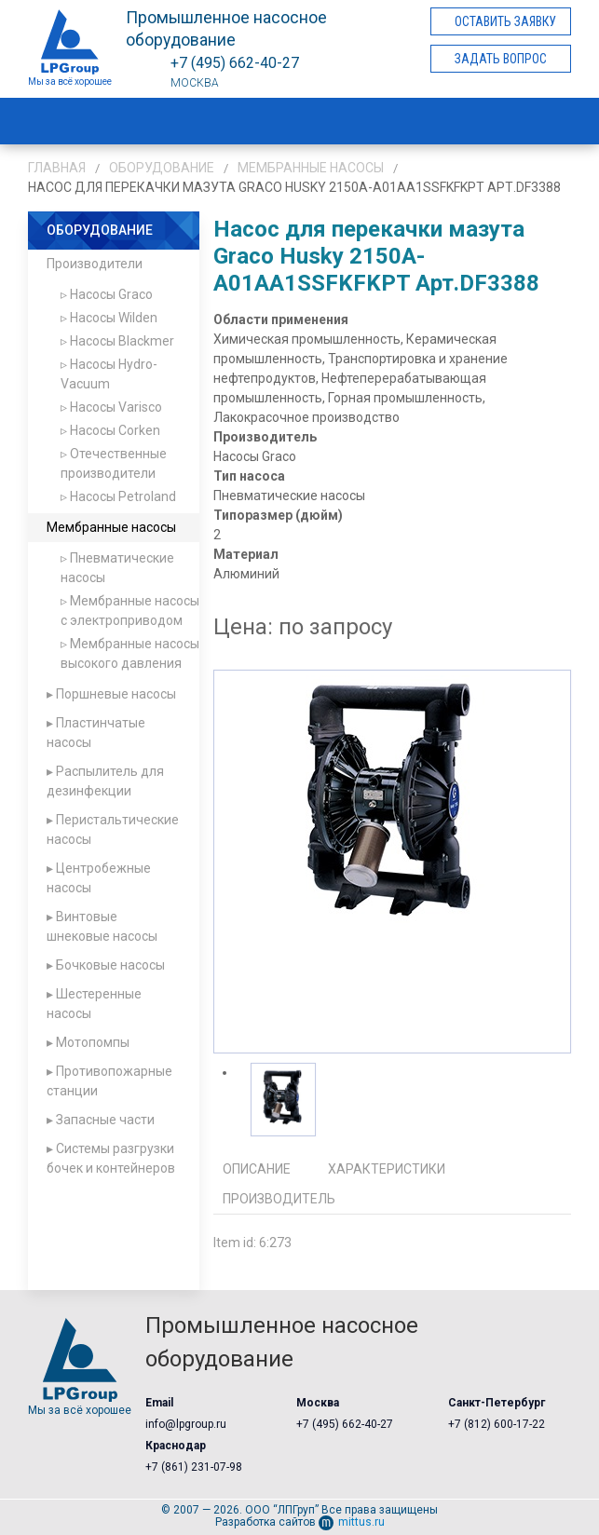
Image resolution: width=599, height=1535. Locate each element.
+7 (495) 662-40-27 (344, 1424)
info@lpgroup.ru (185, 1424)
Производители (95, 263)
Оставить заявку (505, 21)
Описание (257, 1168)
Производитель (279, 1198)
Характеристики (386, 1168)
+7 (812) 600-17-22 (496, 1424)
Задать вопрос (501, 58)
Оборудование (161, 167)
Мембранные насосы (311, 167)
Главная (57, 167)
